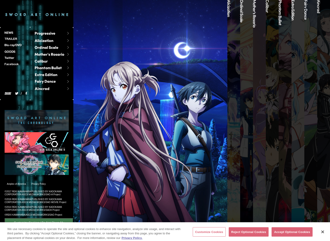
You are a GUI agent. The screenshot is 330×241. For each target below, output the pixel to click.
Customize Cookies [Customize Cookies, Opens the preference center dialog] (209, 233)
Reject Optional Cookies (248, 233)
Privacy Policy (38, 184)
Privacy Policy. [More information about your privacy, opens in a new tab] (132, 239)
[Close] (323, 233)
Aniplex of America (16, 184)
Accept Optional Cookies (292, 233)
